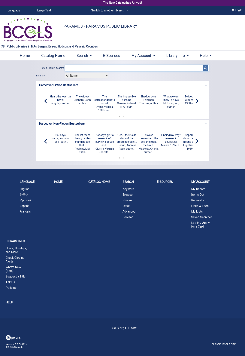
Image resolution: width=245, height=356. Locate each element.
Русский (25, 200)
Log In (238, 10)
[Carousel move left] (46, 101)
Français (25, 211)
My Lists (197, 211)
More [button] (207, 55)
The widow (82, 96)
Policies (11, 288)
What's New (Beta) (13, 269)
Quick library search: (53, 67)
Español (25, 206)
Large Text (44, 10)
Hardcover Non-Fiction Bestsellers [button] (62, 123)
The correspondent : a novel (104, 100)
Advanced (128, 211)
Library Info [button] (177, 55)
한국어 (24, 194)
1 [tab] (119, 115)
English (24, 189)
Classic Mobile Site (224, 344)
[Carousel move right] (196, 101)
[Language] (14, 10)
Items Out (197, 194)
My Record (198, 189)
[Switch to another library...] (109, 10)
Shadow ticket (149, 96)
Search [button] (84, 55)
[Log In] (233, 10)
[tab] (122, 85)
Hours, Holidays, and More (16, 250)
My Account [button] (143, 55)
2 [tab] (123, 115)
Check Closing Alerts (15, 259)
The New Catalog (114, 3)
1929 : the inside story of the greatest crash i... (127, 138)
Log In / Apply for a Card (200, 224)
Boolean (127, 217)
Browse (127, 194)
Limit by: (41, 75)
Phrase (127, 200)
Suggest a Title (16, 276)
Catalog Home (53, 55)
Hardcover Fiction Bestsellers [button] (58, 85)
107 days (60, 135)
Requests (197, 200)
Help (9, 302)
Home (25, 55)
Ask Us (10, 282)
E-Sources (111, 55)
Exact (126, 206)
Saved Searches (202, 217)
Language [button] (27, 182)
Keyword (128, 189)
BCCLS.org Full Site (122, 328)
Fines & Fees (200, 206)
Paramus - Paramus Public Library (100, 26)
